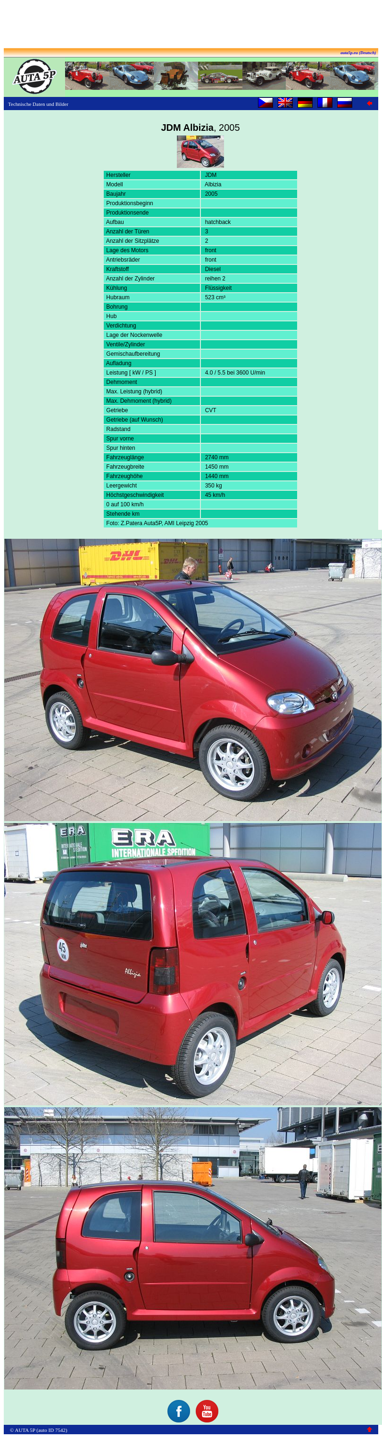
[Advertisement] (191, 25)
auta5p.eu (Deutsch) (358, 52)
